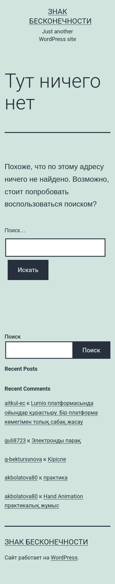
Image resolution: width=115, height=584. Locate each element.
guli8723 (15, 440)
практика (56, 477)
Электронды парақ (56, 440)
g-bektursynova (23, 459)
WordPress (64, 557)
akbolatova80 (21, 477)
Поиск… (15, 230)
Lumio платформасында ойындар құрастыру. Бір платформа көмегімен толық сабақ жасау (51, 412)
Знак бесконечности (46, 542)
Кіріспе (57, 459)
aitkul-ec (15, 403)
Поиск (13, 336)
